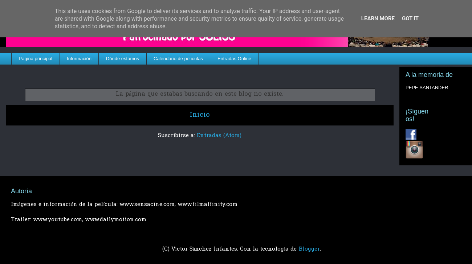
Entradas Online (234, 58)
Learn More (378, 18)
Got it (410, 18)
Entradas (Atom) (219, 136)
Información (79, 58)
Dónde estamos (122, 58)
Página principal (36, 58)
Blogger (309, 249)
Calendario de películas (178, 58)
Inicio (199, 115)
